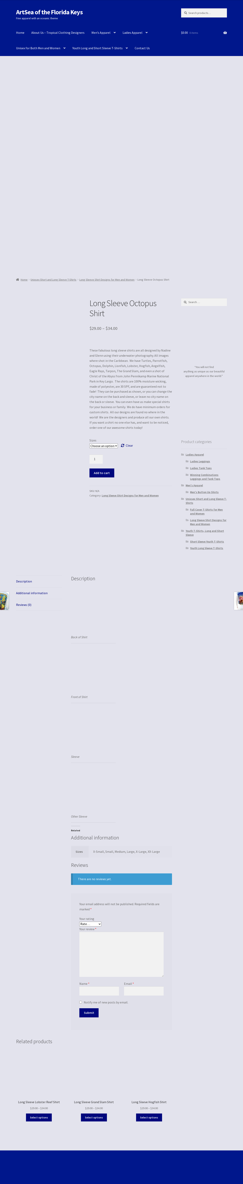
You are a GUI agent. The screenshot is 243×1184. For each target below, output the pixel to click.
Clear (129, 445)
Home (20, 33)
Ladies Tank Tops (201, 468)
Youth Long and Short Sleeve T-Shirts (97, 48)
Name (84, 984)
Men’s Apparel (100, 33)
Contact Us (142, 48)
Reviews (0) (23, 605)
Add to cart (102, 473)
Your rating (86, 919)
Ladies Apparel (132, 33)
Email (129, 984)
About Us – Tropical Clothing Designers (58, 33)
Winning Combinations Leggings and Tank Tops (205, 477)
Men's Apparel (194, 485)
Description (24, 581)
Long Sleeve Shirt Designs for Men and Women (106, 279)
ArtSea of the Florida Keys (49, 12)
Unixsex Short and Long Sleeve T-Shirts (53, 279)
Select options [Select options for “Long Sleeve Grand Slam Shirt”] (94, 1117)
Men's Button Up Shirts (204, 492)
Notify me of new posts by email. (106, 1002)
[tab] (39, 581)
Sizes (92, 440)
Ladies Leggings (200, 461)
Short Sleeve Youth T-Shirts (207, 541)
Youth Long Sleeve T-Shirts (206, 548)
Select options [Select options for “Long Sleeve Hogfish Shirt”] (149, 1117)
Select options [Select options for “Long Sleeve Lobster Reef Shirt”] (39, 1117)
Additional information (32, 593)
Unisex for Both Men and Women (38, 48)
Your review (87, 929)
